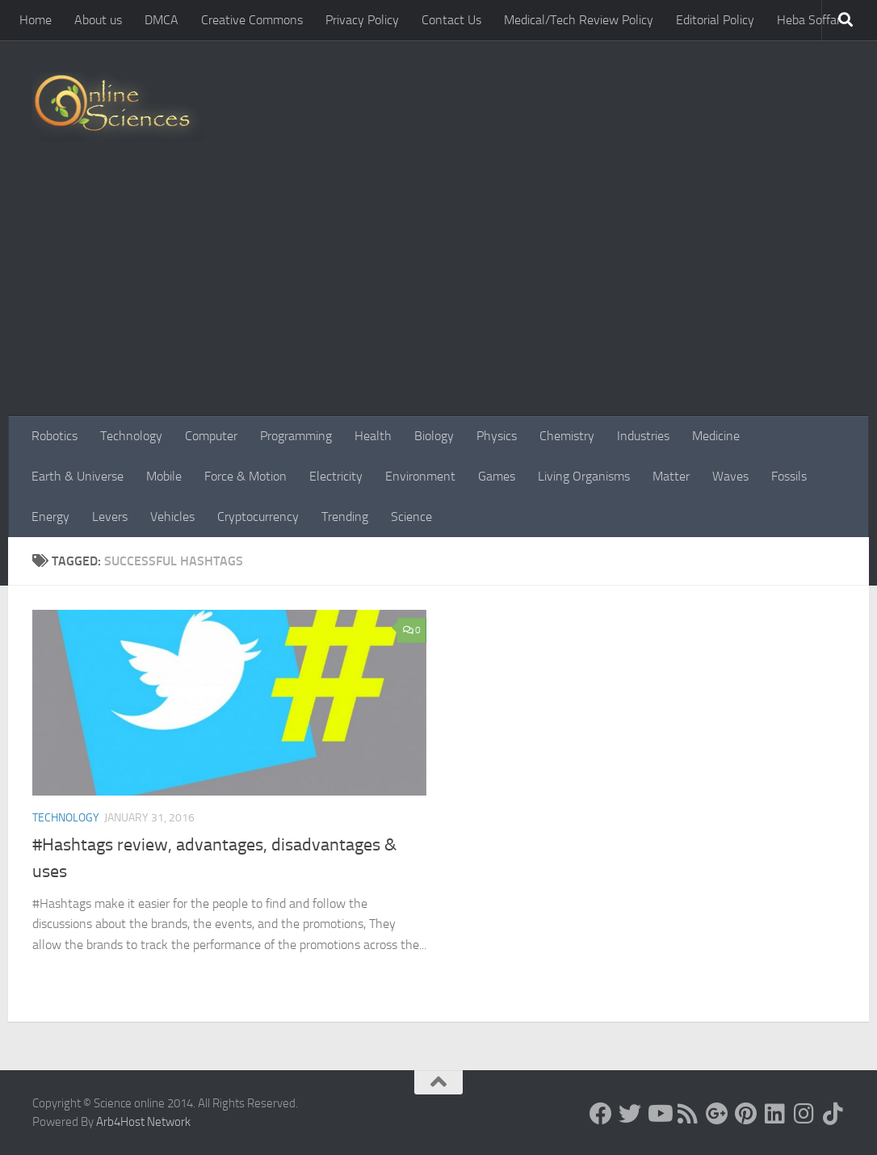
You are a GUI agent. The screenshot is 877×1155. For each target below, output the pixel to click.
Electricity (336, 476)
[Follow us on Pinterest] (746, 1113)
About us (98, 19)
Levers (110, 516)
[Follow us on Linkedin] (775, 1113)
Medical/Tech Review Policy (578, 19)
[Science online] (601, 1113)
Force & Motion (245, 476)
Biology (434, 435)
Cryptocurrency (258, 516)
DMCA (161, 19)
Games (496, 476)
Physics (496, 435)
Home (35, 19)
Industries (643, 435)
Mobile (164, 476)
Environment (420, 476)
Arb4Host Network (143, 1122)
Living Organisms (584, 476)
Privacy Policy (362, 19)
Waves (730, 476)
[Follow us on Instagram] (804, 1113)
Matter (671, 476)
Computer (211, 435)
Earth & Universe (77, 476)
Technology (131, 435)
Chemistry (566, 435)
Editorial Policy (715, 19)
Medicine (716, 435)
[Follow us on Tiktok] (833, 1113)
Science (411, 516)
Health (373, 435)
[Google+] (717, 1113)
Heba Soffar (809, 19)
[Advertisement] (438, 295)
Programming (296, 435)
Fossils (789, 476)
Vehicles (172, 516)
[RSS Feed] (688, 1113)
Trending (344, 516)
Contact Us (451, 19)
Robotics (54, 435)
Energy (50, 516)
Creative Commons (252, 19)
